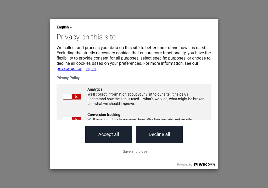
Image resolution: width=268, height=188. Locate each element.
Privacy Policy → (70, 78)
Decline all (159, 134)
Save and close (135, 151)
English (65, 27)
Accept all (108, 134)
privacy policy (69, 68)
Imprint (91, 69)
